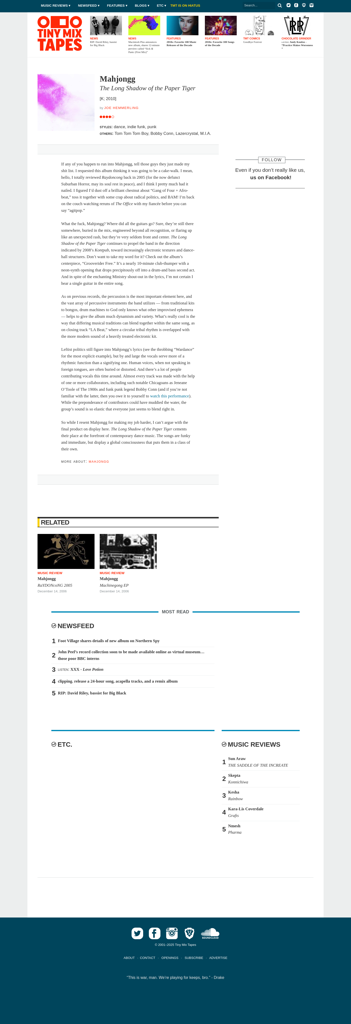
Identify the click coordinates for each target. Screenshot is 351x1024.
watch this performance (169, 396)
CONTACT (147, 958)
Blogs (141, 5)
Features (116, 5)
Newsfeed (87, 5)
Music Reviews (54, 5)
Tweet (64, 148)
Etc (160, 5)
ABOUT (129, 958)
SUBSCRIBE (194, 958)
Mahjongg (99, 461)
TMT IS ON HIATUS (185, 5)
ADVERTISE (218, 958)
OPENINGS (169, 958)
